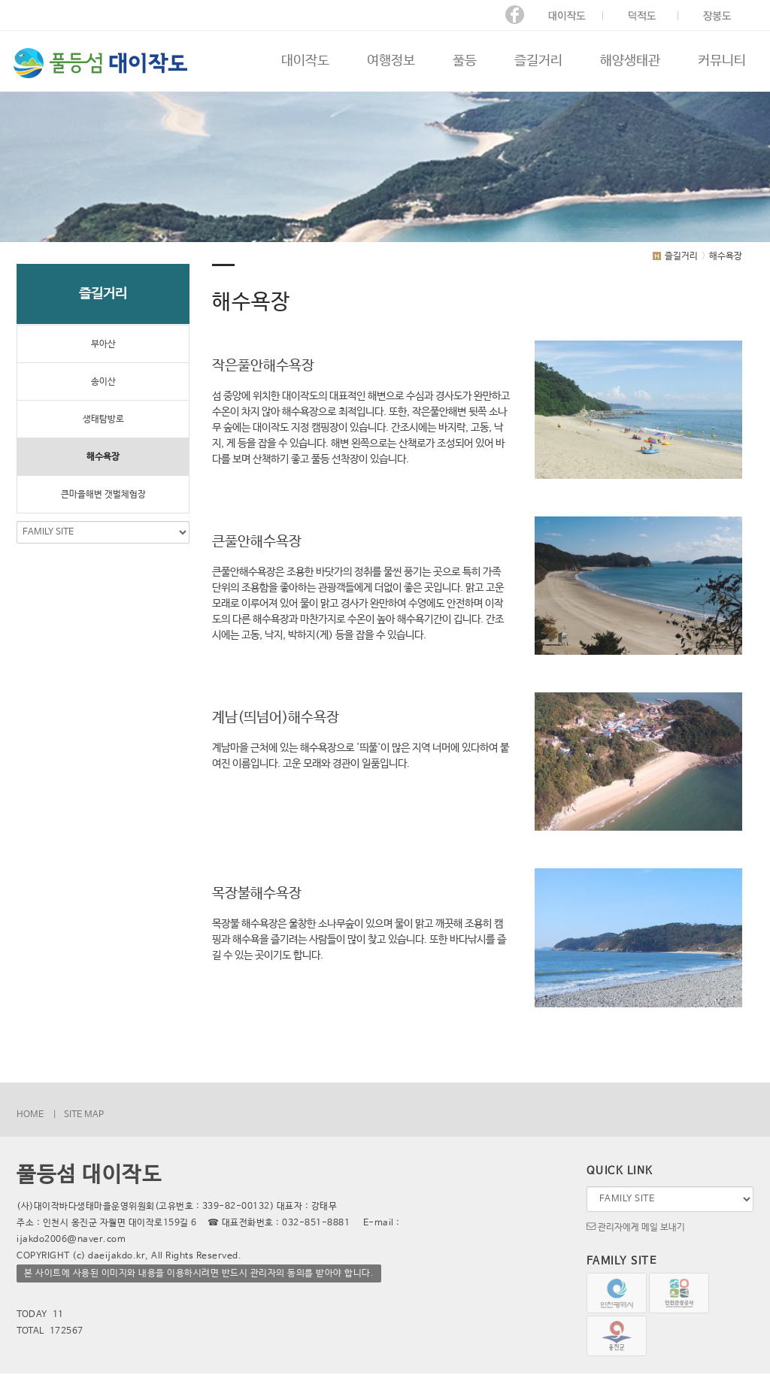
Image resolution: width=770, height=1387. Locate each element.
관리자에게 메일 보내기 (636, 1226)
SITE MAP (84, 1115)
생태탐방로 (103, 419)
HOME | (36, 1115)
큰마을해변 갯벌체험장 (103, 494)
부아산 (103, 344)
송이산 (103, 382)
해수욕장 (103, 457)
